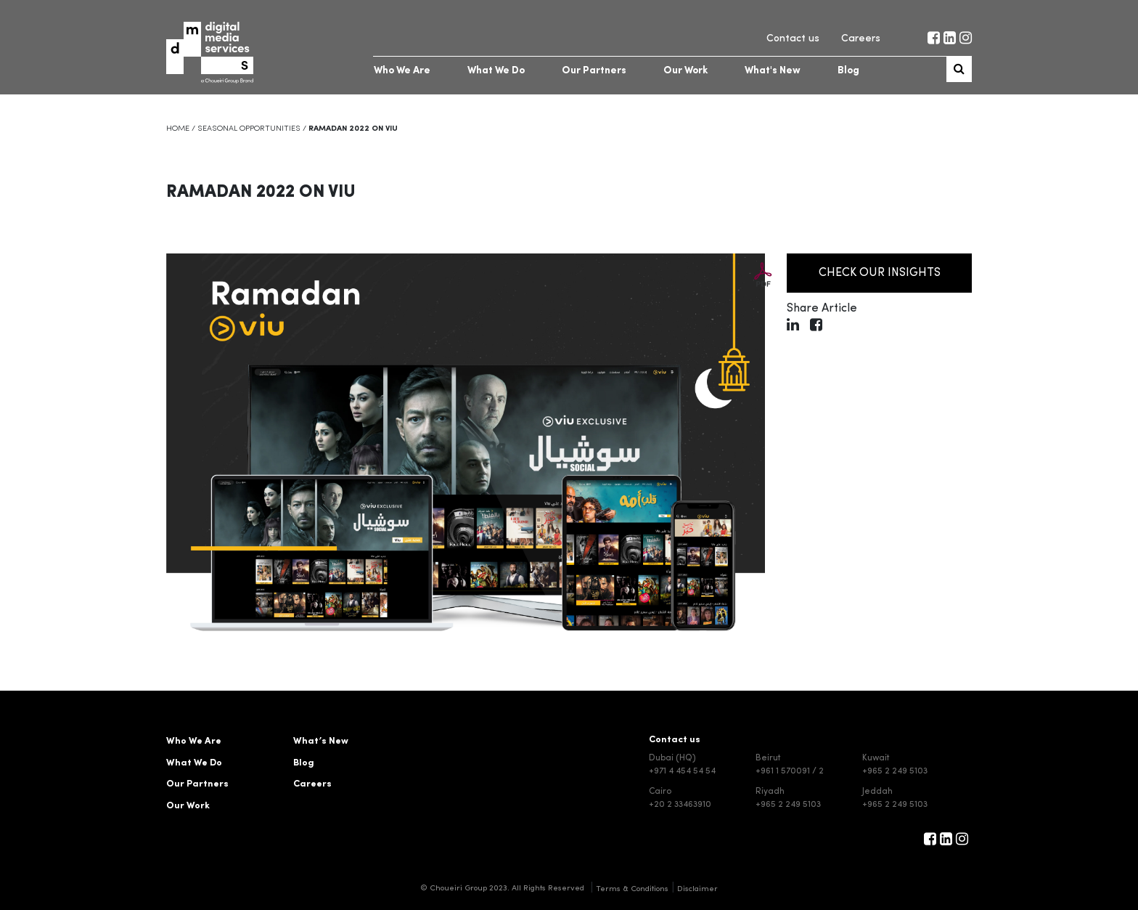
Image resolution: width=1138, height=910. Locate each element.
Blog (848, 70)
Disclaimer (697, 889)
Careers (860, 38)
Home (177, 129)
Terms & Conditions (632, 889)
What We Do (496, 70)
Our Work (685, 70)
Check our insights (864, 273)
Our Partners (594, 70)
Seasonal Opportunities (248, 129)
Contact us (792, 38)
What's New (773, 70)
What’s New (320, 741)
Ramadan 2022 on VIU (261, 192)
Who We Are (402, 70)
